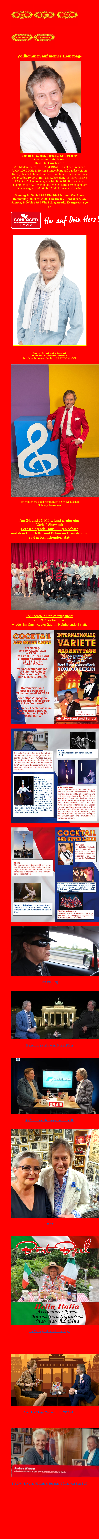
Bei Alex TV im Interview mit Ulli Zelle (49, 1120)
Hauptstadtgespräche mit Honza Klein (49, 1045)
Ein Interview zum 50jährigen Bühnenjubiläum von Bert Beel (49, 1483)
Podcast (49, 1223)
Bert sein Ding (49, 982)
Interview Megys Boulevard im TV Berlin (49, 1412)
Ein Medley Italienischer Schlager (49, 1331)
